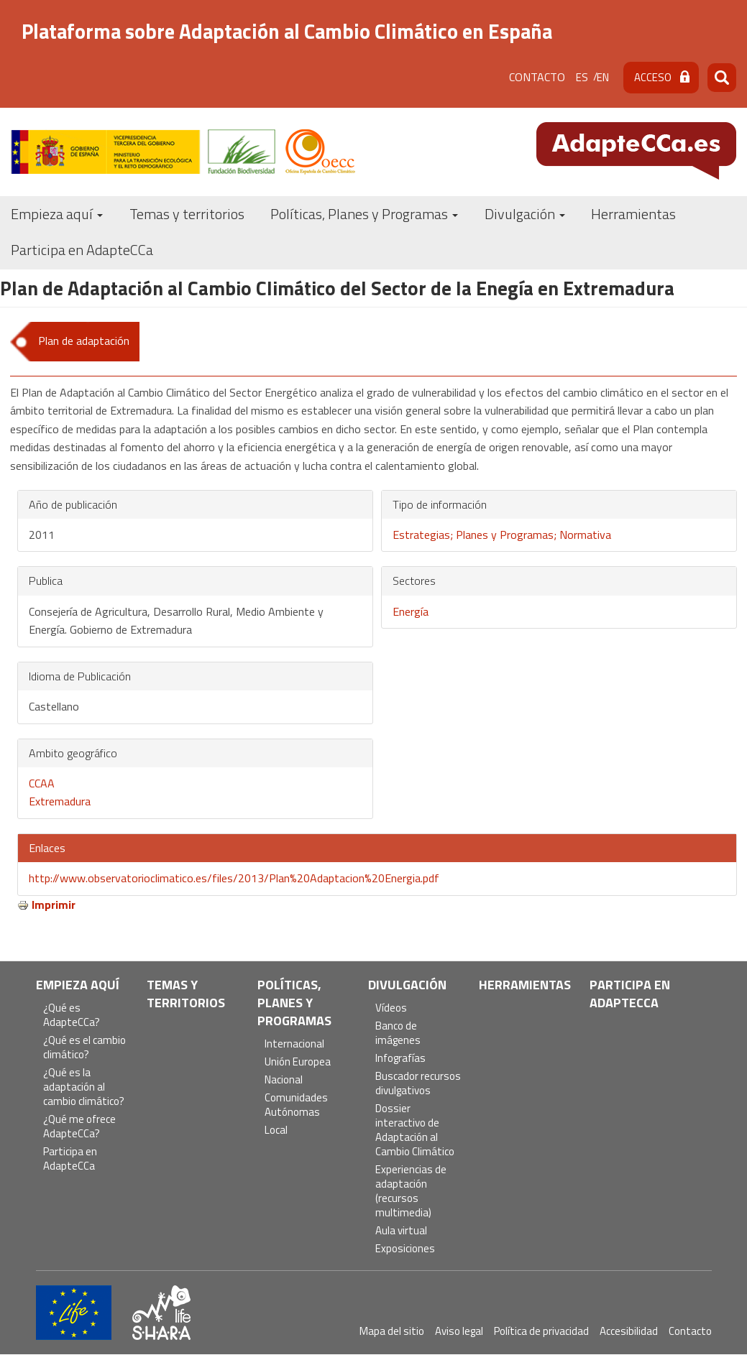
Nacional (284, 1080)
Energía (411, 611)
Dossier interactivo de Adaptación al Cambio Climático (414, 1130)
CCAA (42, 783)
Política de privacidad (541, 1331)
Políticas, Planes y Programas (364, 214)
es (582, 77)
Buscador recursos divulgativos (418, 1084)
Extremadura (60, 801)
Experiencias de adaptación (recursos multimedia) (410, 1191)
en (603, 77)
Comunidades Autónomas (296, 1105)
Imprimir (53, 904)
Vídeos (391, 1008)
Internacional (294, 1044)
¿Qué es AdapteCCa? (71, 1015)
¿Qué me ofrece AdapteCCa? (79, 1127)
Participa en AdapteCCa (82, 250)
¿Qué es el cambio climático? (84, 1048)
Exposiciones (405, 1249)
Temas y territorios (186, 214)
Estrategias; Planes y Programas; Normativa (502, 534)
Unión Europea (298, 1062)
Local (276, 1130)
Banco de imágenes (398, 1033)
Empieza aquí (57, 214)
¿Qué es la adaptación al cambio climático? (83, 1087)
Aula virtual (401, 1231)
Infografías (400, 1058)
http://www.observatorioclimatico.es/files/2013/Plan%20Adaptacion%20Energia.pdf (234, 878)
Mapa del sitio (391, 1331)
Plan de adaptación (83, 340)
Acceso (653, 77)
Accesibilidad (629, 1331)
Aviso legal (459, 1331)
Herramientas (633, 214)
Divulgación (525, 214)
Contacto (537, 76)
